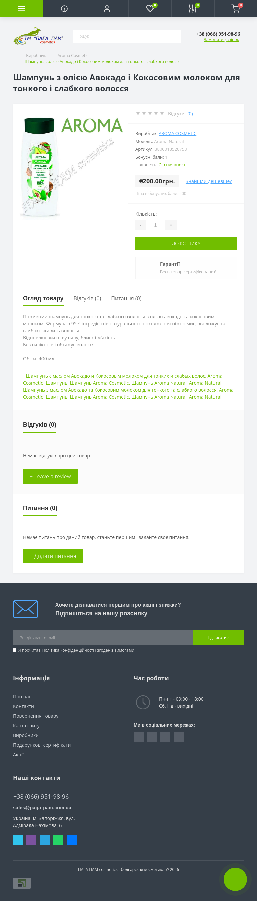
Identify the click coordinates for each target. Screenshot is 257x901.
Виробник (36, 55)
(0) (190, 113)
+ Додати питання (53, 555)
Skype (18, 839)
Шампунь (56, 382)
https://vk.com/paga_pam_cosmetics (165, 736)
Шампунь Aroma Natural (158, 382)
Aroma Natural (205, 382)
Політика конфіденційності (68, 650)
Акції (18, 754)
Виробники (26, 735)
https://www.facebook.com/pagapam (138, 736)
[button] (107, 8)
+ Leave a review (50, 476)
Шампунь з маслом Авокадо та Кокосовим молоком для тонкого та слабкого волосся (120, 389)
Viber (31, 839)
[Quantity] (155, 225)
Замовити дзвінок (221, 39)
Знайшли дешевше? (209, 181)
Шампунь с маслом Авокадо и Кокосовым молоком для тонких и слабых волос (115, 375)
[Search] (175, 36)
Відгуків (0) (87, 298)
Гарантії (170, 264)
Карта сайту (26, 725)
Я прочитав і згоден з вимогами (76, 650)
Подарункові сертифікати (42, 744)
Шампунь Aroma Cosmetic (99, 382)
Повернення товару (35, 715)
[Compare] (235, 113)
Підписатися (218, 637)
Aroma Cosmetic (73, 55)
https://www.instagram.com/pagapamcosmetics (152, 736)
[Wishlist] (218, 113)
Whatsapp (58, 839)
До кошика (186, 243)
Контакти (23, 706)
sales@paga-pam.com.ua (42, 807)
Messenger (71, 839)
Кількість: (146, 214)
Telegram (45, 839)
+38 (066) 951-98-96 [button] (42, 796)
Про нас (22, 696)
